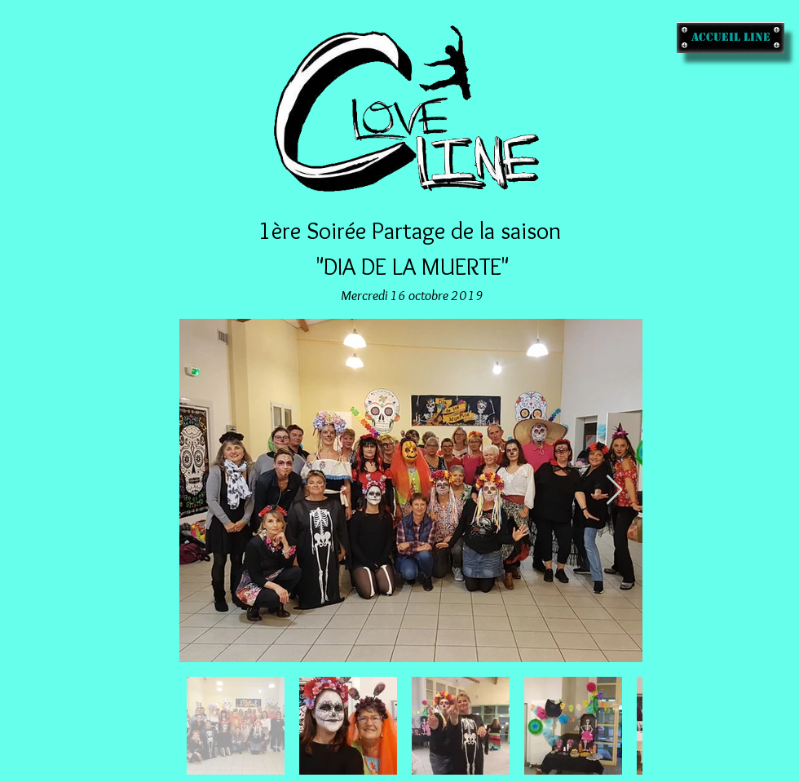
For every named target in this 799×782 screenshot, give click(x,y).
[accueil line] (730, 37)
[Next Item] (614, 490)
